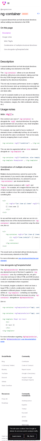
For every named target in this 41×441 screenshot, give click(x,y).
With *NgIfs (8, 41)
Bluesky (4, 369)
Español (24, 404)
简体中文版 (25, 425)
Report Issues (26, 369)
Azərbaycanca (27, 401)
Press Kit (4, 399)
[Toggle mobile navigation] (6, 3)
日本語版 (24, 421)
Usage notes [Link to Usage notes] (10, 109)
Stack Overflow (7, 385)
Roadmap (5, 403)
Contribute (25, 361)
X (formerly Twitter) (8, 365)
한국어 (24, 417)
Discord (4, 377)
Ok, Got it (30, 436)
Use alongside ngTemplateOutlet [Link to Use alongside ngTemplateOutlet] (17, 265)
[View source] (38, 13)
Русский (25, 413)
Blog (3, 361)
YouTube (5, 373)
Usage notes (7, 37)
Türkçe (24, 409)
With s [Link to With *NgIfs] (9, 114)
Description (6, 33)
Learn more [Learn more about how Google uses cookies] (16, 436)
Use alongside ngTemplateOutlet (16, 49)
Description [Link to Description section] (9, 61)
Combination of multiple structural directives (20, 45)
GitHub (4, 381)
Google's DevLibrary (28, 373)
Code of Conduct (27, 365)
